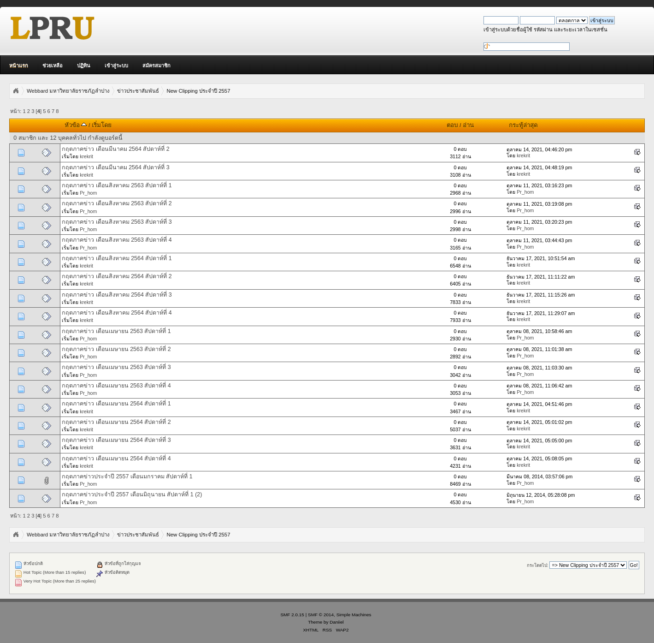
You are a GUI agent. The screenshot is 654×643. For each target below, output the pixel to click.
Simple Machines (353, 614)
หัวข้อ (76, 125)
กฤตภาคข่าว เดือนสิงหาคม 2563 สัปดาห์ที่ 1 (117, 185)
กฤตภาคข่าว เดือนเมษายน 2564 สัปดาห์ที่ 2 (116, 422)
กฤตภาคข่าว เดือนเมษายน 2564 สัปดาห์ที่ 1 (116, 403)
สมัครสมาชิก (156, 65)
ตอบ (452, 125)
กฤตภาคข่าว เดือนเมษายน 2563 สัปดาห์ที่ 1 (116, 331)
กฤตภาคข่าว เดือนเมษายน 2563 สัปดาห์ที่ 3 (116, 367)
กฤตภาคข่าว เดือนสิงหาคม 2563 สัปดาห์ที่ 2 (117, 203)
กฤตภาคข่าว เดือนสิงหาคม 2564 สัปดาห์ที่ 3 (117, 295)
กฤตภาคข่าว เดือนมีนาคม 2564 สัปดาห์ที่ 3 (116, 167)
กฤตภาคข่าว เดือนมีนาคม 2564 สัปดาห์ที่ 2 (116, 149)
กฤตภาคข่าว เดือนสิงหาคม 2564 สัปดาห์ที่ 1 (117, 258)
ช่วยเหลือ (52, 65)
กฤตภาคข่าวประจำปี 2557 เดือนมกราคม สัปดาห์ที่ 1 (127, 476)
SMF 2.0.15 (292, 614)
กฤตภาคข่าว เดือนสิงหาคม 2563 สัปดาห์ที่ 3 (117, 222)
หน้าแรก (18, 65)
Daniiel (336, 622)
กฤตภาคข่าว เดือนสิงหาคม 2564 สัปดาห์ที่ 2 (117, 276)
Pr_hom (88, 193)
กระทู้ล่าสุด (523, 125)
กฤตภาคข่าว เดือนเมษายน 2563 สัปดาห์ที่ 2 (116, 349)
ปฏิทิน (83, 65)
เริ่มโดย (102, 125)
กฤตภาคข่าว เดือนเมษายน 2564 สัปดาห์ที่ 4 (116, 458)
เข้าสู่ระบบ (116, 65)
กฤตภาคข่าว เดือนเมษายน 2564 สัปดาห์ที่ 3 (116, 440)
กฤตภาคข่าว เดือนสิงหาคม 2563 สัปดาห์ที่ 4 (117, 240)
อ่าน (468, 125)
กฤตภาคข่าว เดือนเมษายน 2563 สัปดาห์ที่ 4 (116, 385)
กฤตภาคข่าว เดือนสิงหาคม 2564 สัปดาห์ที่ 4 (117, 313)
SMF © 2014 (321, 614)
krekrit (86, 156)
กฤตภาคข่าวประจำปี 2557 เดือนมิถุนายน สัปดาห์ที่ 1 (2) (132, 494)
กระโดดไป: (537, 565)
